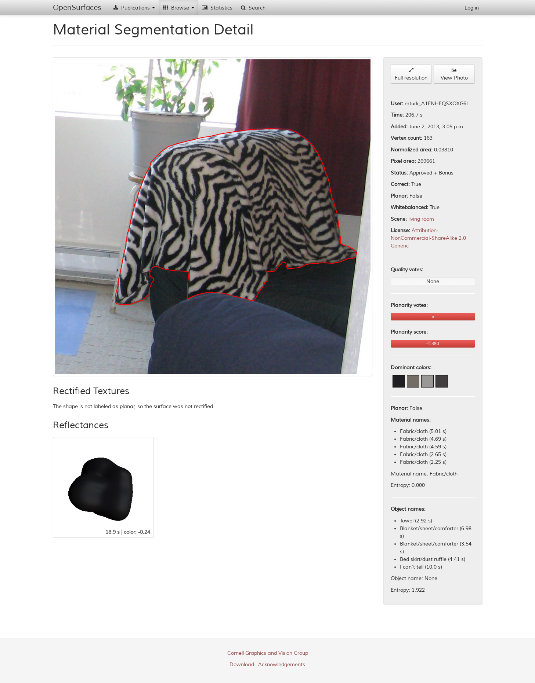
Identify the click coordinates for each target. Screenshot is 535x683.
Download (241, 664)
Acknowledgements (281, 664)
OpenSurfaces (77, 7)
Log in (471, 8)
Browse (178, 8)
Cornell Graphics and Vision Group (267, 653)
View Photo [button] (454, 74)
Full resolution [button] (411, 74)
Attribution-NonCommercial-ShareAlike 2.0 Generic (428, 238)
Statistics (217, 8)
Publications (133, 8)
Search (252, 8)
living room (421, 219)
